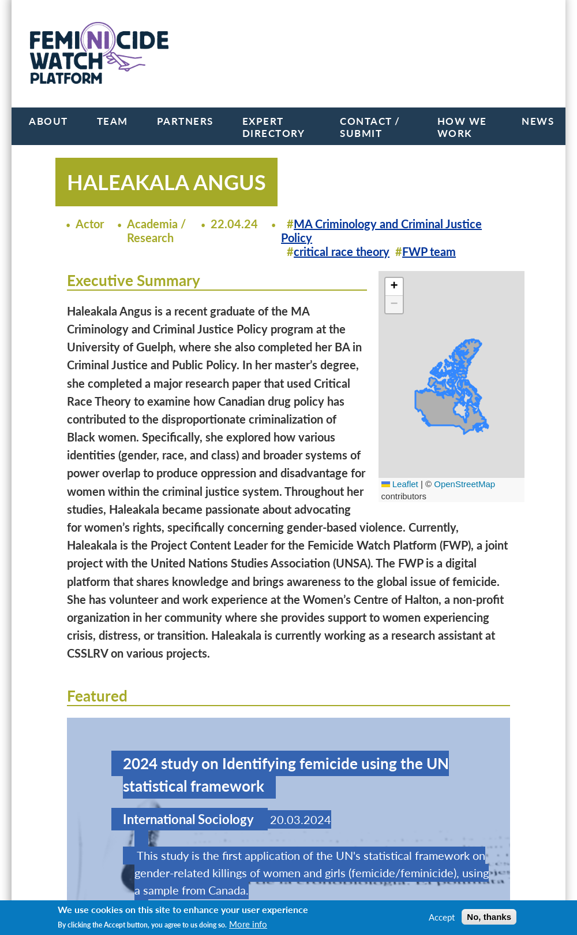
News (538, 121)
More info (248, 924)
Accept (442, 917)
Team (112, 121)
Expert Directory (273, 127)
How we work (462, 127)
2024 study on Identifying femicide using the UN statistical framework (286, 774)
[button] (394, 287)
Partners (185, 121)
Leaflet (399, 484)
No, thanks (489, 917)
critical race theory (341, 251)
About (48, 121)
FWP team (429, 251)
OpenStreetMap (464, 484)
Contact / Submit (370, 127)
